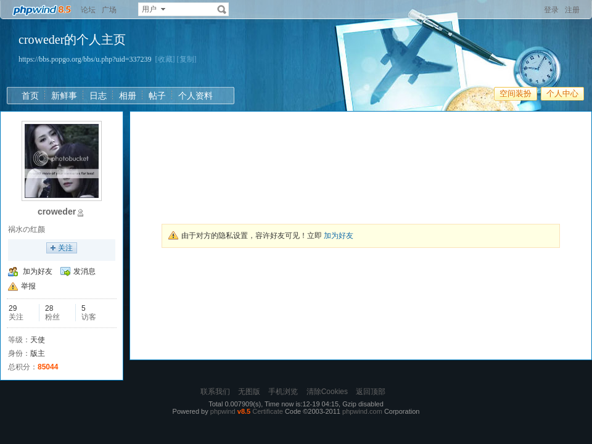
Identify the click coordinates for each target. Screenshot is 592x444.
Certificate (267, 411)
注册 (572, 10)
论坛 (88, 10)
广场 (109, 10)
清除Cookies (327, 391)
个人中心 (562, 93)
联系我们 (215, 391)
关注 (65, 248)
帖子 (157, 96)
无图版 (249, 391)
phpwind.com (362, 411)
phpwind (223, 411)
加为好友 (37, 271)
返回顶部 (370, 391)
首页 (30, 96)
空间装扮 (516, 93)
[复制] (187, 59)
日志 (98, 96)
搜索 (222, 9)
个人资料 (195, 96)
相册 (127, 96)
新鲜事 (64, 96)
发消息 (84, 271)
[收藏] (165, 59)
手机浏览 (283, 391)
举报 (28, 286)
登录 (551, 10)
